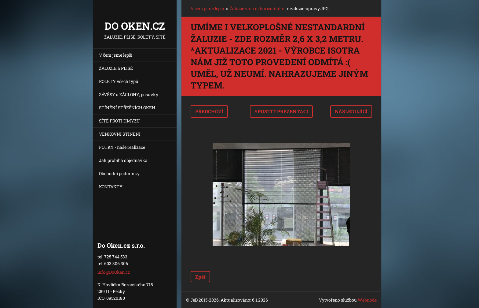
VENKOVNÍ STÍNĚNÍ (120, 134)
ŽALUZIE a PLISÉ (116, 68)
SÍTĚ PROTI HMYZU (119, 121)
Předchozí (209, 111)
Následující (351, 111)
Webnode (367, 300)
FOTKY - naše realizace (122, 147)
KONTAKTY (110, 187)
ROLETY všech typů (118, 81)
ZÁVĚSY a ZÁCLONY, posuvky (128, 94)
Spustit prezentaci (281, 111)
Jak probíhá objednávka (123, 160)
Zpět (200, 276)
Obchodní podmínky (119, 173)
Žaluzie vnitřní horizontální (257, 8)
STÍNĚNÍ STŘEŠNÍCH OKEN (127, 108)
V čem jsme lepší (115, 55)
